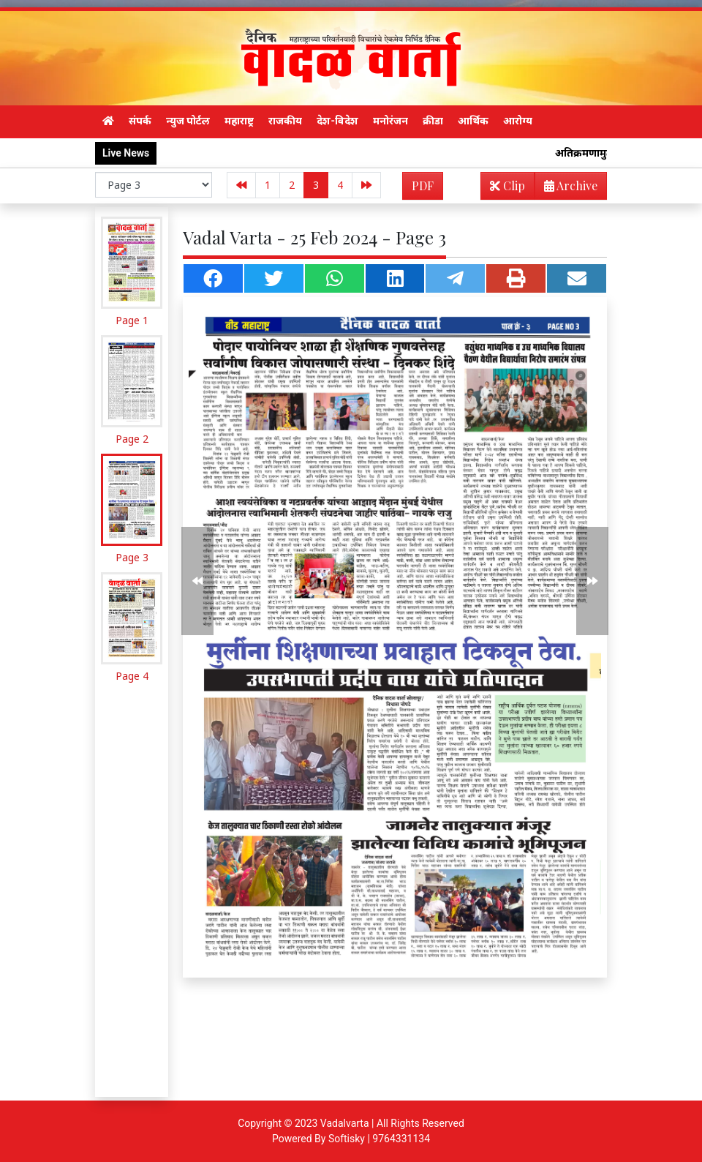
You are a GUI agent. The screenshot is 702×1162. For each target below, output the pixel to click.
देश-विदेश (337, 121)
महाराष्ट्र (239, 121)
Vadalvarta (344, 1123)
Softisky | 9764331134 (379, 1138)
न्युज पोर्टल (188, 121)
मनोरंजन (390, 121)
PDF (423, 185)
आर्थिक (473, 121)
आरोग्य (517, 121)
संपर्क (140, 121)
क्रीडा (433, 121)
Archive (566, 188)
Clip (507, 185)
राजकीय (285, 121)
